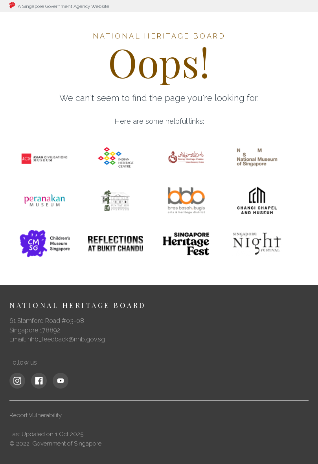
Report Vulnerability (35, 415)
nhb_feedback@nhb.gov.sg (66, 339)
